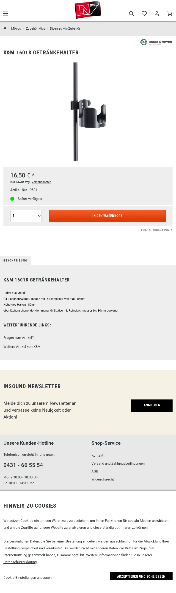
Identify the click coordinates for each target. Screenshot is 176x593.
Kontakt (97, 455)
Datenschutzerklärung (20, 562)
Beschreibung (15, 260)
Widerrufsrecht (102, 479)
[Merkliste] (144, 14)
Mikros (16, 28)
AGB (94, 471)
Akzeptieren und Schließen (141, 576)
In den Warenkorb (107, 216)
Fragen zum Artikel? (18, 338)
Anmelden (152, 405)
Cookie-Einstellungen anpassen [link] (27, 578)
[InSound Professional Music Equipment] (4, 28)
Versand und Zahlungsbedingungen (118, 463)
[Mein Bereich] (156, 14)
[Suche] (131, 14)
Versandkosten (41, 182)
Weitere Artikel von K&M (22, 347)
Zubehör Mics (35, 28)
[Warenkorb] (169, 14)
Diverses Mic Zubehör (65, 28)
